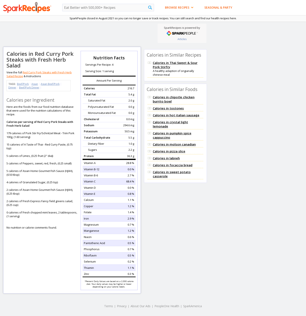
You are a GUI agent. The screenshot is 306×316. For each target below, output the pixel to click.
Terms (108, 306)
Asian (34, 84)
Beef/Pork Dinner (29, 87)
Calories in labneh (166, 158)
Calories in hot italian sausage (176, 115)
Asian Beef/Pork (50, 84)
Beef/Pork (23, 84)
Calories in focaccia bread (172, 165)
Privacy (122, 306)
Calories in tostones (168, 108)
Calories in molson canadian (174, 144)
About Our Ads (140, 306)
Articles (182, 39)
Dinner (12, 87)
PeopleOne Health (166, 306)
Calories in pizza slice (169, 151)
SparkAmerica (192, 306)
